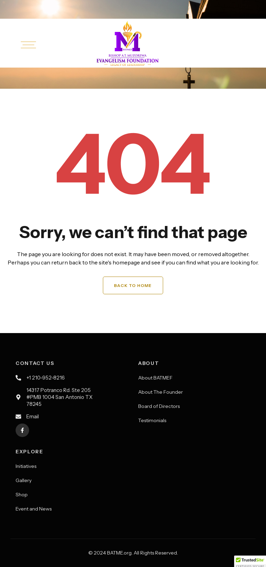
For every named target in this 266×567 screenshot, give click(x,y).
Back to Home (133, 285)
